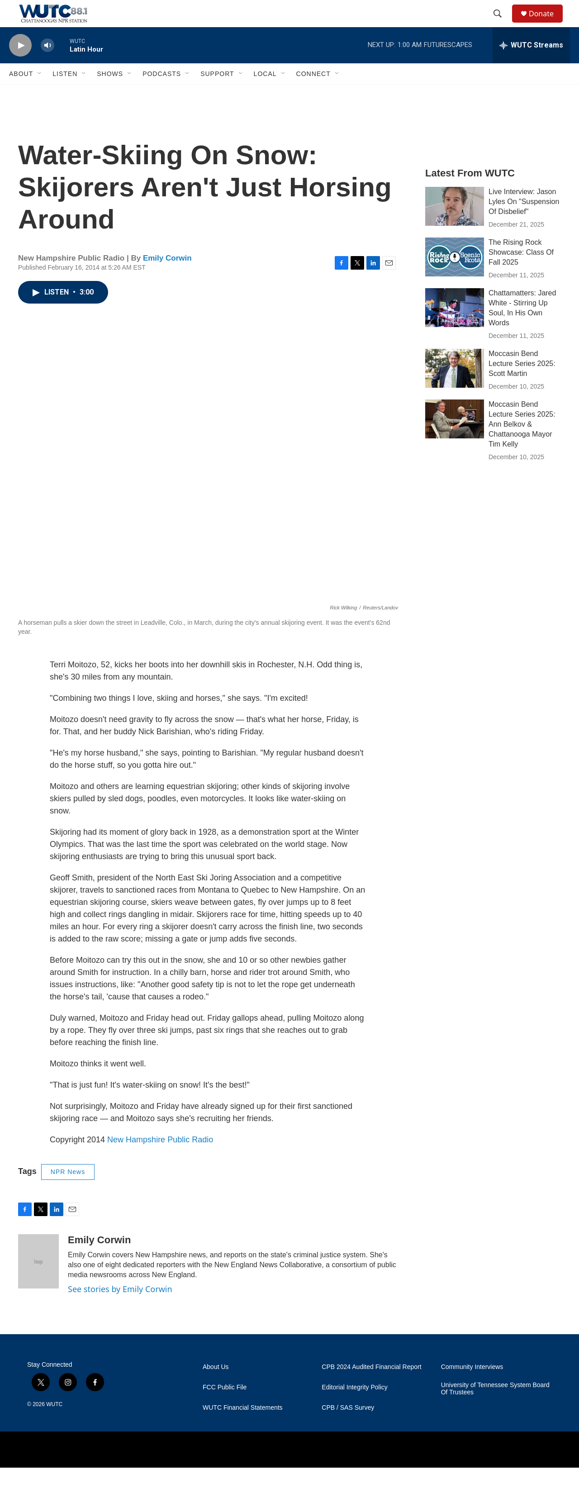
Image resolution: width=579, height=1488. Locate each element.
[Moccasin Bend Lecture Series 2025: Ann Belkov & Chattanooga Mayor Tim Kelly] (454, 439)
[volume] (47, 66)
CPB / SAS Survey (348, 1428)
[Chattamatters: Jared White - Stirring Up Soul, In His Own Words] (454, 328)
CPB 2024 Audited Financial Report (371, 1387)
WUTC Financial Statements (243, 1428)
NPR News (68, 1192)
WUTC (54, 1424)
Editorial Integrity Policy (355, 1407)
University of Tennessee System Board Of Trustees (495, 1409)
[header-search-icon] (501, 24)
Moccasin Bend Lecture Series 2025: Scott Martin (522, 384)
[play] (20, 66)
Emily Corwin (167, 278)
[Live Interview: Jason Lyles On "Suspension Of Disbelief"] (454, 226)
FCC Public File (225, 1407)
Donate (547, 24)
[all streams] (531, 66)
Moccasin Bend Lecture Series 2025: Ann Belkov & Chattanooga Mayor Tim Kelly (522, 444)
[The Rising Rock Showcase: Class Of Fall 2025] (454, 277)
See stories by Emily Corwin (120, 1309)
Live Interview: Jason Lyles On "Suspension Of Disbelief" (524, 222)
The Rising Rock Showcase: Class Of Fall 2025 (521, 272)
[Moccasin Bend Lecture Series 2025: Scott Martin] (454, 388)
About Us (216, 1387)
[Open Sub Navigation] (39, 94)
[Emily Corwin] (38, 1282)
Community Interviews (472, 1387)
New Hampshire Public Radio (160, 1160)
